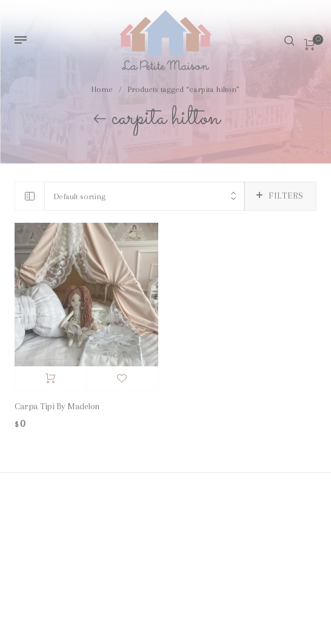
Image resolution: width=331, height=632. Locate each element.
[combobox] (144, 196)
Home (102, 90)
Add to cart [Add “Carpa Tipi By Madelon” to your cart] (51, 378)
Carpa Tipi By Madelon (57, 406)
